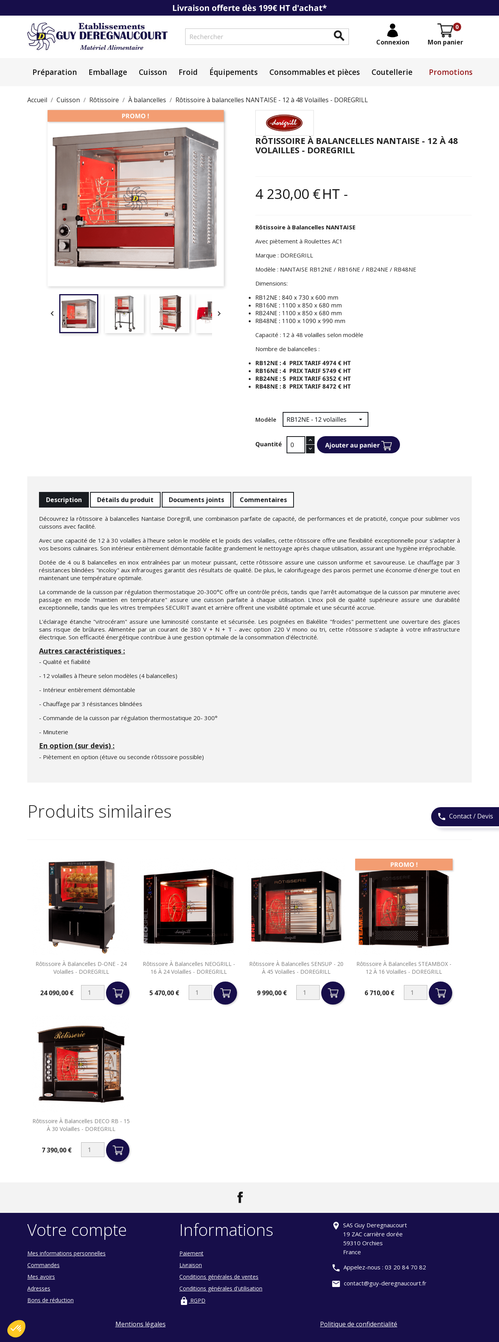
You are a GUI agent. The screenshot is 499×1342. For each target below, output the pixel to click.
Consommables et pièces (314, 72)
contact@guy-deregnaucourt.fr (385, 1283)
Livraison (190, 1265)
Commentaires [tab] (263, 499)
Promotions (450, 72)
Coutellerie (392, 72)
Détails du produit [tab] (125, 499)
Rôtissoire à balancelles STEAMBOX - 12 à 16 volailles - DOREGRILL (403, 967)
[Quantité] (296, 444)
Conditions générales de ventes (218, 1276)
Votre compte (77, 1229)
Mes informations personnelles (66, 1253)
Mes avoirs (41, 1276)
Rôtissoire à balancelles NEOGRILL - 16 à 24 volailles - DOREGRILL (189, 967)
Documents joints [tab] (196, 499)
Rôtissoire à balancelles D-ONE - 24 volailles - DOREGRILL (81, 967)
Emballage (107, 72)
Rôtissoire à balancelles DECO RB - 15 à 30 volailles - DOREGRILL (81, 1125)
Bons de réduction (50, 1300)
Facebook (240, 1197)
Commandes (43, 1265)
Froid (188, 72)
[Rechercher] (267, 36)
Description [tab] (64, 499)
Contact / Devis (465, 817)
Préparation (54, 72)
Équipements (233, 72)
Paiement (191, 1253)
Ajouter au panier (358, 445)
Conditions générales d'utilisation (220, 1288)
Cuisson (153, 72)
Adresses (38, 1288)
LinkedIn (259, 1197)
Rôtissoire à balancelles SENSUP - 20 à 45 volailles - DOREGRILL (296, 967)
